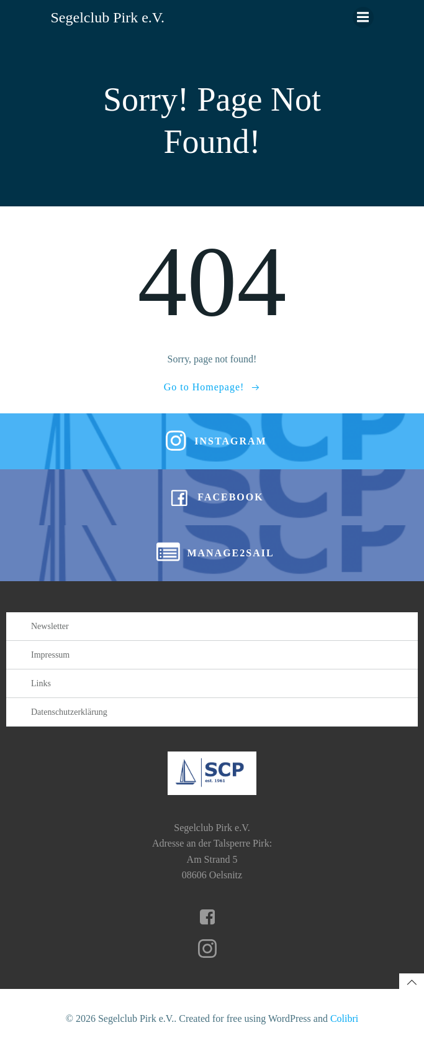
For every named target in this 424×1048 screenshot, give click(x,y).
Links (41, 683)
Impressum (50, 655)
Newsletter (50, 626)
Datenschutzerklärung (69, 712)
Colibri (344, 1018)
